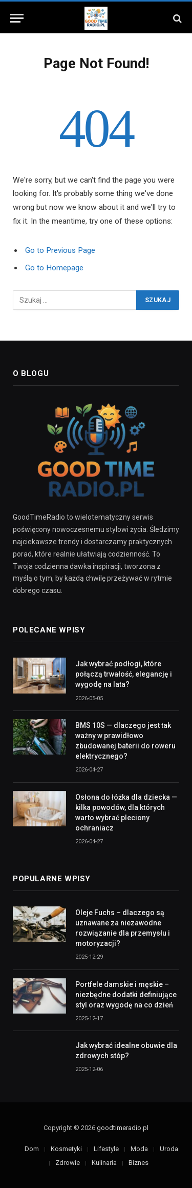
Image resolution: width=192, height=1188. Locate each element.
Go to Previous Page (60, 250)
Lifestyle (106, 1149)
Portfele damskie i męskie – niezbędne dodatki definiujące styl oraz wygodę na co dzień (126, 994)
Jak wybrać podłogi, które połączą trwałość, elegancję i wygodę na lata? (123, 674)
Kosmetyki (66, 1149)
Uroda (169, 1149)
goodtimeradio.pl (122, 1128)
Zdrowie (67, 1162)
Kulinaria (104, 1162)
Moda (139, 1149)
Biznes (138, 1162)
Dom (32, 1149)
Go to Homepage (54, 267)
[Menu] (17, 18)
